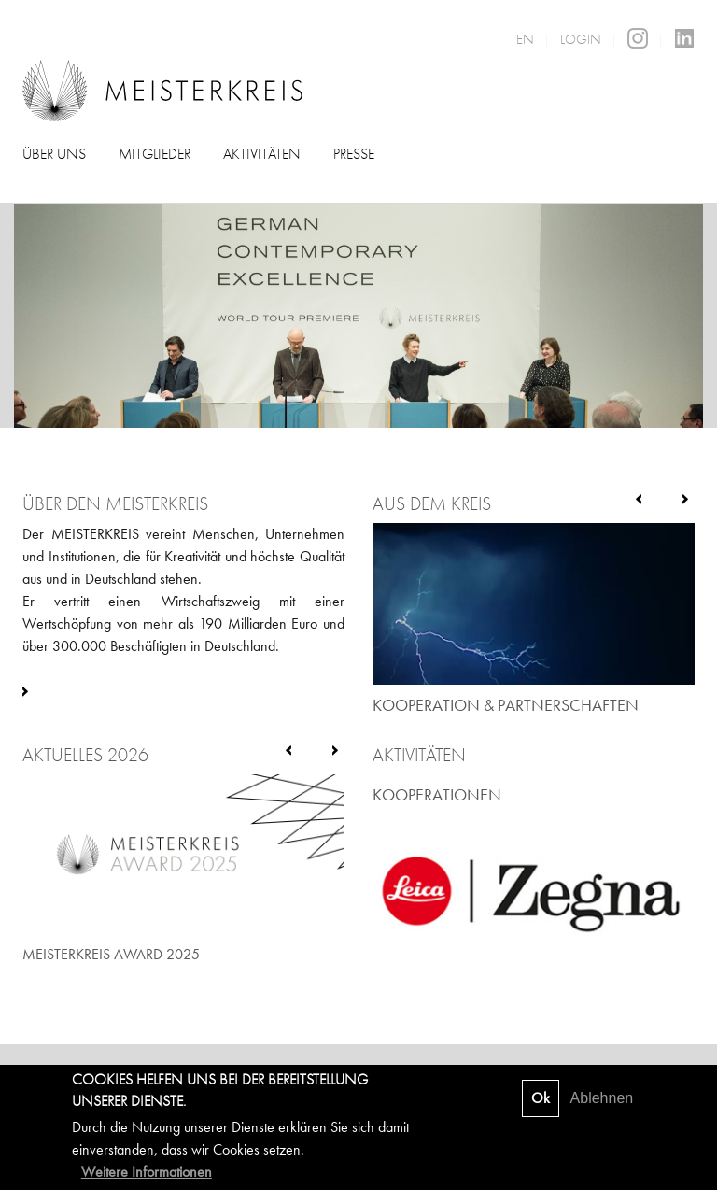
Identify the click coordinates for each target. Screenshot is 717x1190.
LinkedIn (684, 38)
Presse (353, 153)
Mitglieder (154, 153)
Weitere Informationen (146, 1172)
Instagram (637, 38)
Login (580, 39)
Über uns (54, 153)
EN (525, 39)
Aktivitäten (262, 153)
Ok (540, 1098)
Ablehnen (602, 1098)
